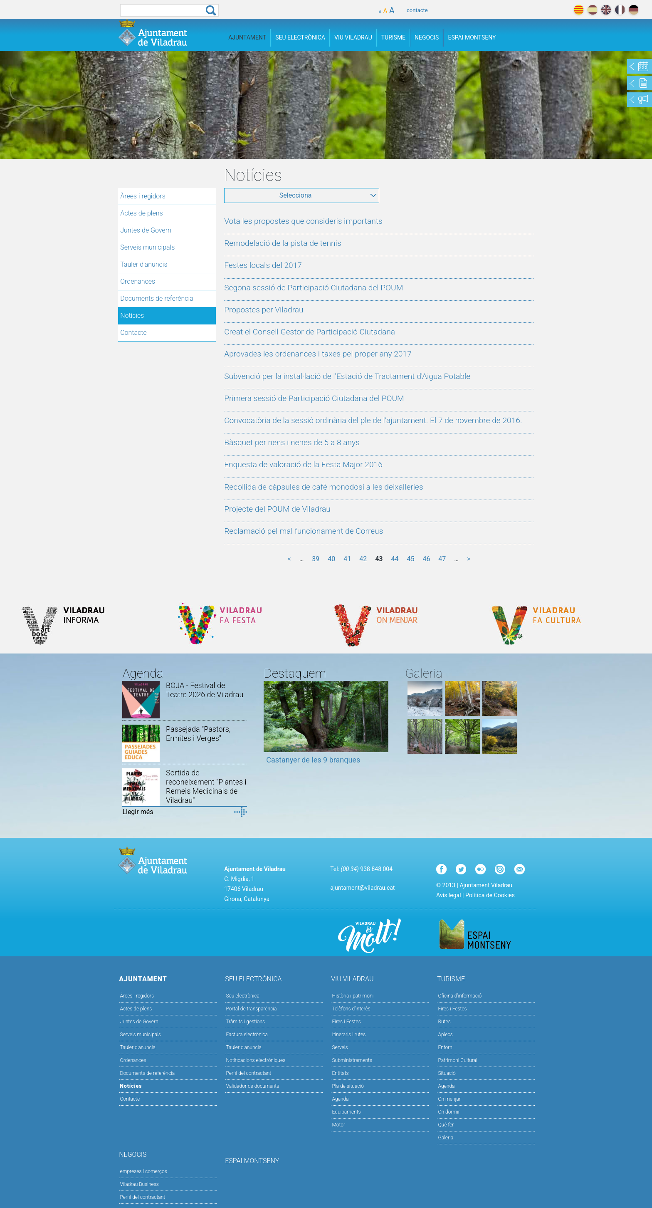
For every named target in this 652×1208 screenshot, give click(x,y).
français (620, 10)
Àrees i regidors (142, 196)
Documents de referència (156, 298)
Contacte (133, 333)
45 (410, 559)
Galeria (445, 1138)
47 (442, 559)
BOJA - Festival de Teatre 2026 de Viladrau (204, 690)
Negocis (427, 37)
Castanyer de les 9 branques (313, 759)
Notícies (132, 315)
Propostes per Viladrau (263, 309)
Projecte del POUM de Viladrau (277, 509)
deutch (633, 10)
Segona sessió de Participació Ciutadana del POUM (313, 287)
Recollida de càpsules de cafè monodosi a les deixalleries (323, 487)
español (592, 10)
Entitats (340, 1073)
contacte (417, 10)
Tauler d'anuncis (143, 264)
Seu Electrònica (300, 37)
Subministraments (352, 1060)
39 (315, 559)
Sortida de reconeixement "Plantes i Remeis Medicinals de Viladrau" (206, 786)
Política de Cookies (490, 895)
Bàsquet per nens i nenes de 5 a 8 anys (292, 442)
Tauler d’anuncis (244, 1047)
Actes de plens (141, 213)
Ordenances (137, 281)
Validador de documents (252, 1086)
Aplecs (445, 1034)
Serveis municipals (147, 247)
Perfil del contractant (249, 1073)
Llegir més (137, 812)
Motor (338, 1125)
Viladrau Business (139, 1184)
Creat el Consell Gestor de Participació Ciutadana (309, 332)
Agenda (340, 1099)
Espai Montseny (472, 37)
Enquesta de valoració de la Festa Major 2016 (303, 464)
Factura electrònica (247, 1034)
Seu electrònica (243, 996)
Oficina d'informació (460, 996)
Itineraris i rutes (349, 1034)
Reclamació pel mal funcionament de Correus (303, 531)
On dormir (448, 1112)
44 (394, 559)
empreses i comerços (143, 1171)
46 (426, 559)
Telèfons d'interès (351, 1009)
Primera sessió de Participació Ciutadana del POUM (314, 398)
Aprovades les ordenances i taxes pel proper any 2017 (318, 354)
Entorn (445, 1047)
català (578, 10)
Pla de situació (348, 1086)
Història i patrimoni (352, 996)
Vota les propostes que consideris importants (303, 221)
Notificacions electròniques (256, 1060)
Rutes (444, 1022)
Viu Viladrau (353, 37)
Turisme (393, 37)
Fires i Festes (346, 1022)
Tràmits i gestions (245, 1022)
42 (363, 559)
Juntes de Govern (145, 230)
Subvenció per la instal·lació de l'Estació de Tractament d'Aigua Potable (347, 376)
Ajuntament (247, 37)
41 (347, 559)
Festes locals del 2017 (263, 265)
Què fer (446, 1125)
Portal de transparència (251, 1009)
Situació (446, 1073)
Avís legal (448, 895)
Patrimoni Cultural (457, 1060)
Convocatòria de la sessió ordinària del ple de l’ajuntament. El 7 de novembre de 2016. (373, 420)
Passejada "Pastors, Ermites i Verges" (198, 734)
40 (331, 559)
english (606, 10)
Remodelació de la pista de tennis (282, 243)
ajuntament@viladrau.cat (362, 887)
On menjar (449, 1099)
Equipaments (346, 1112)
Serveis (340, 1047)
